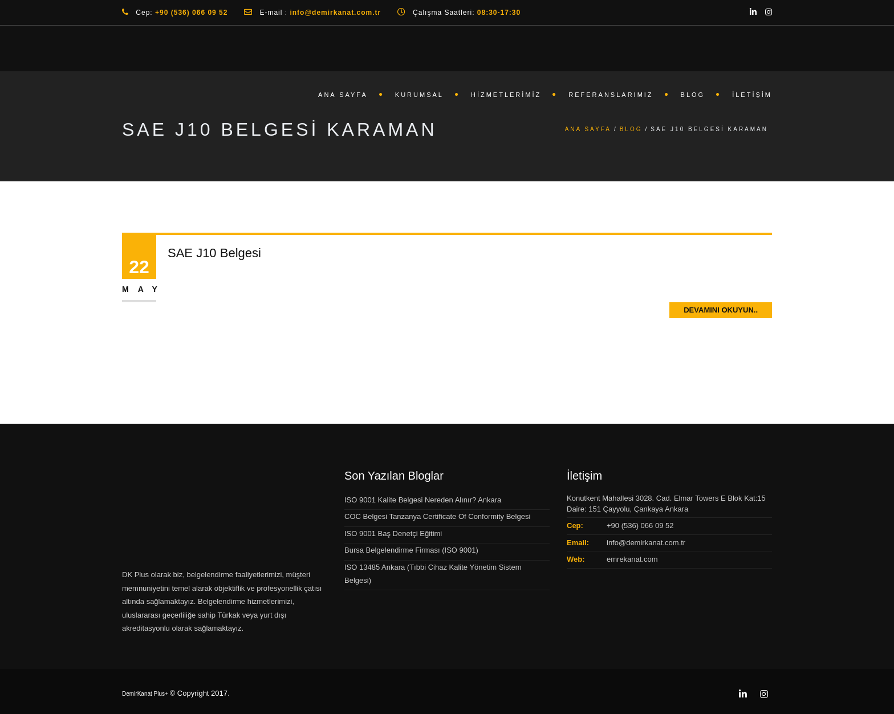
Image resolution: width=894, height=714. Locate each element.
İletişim (752, 94)
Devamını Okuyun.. (721, 310)
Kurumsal (419, 94)
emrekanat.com (632, 559)
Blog (693, 94)
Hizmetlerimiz (506, 94)
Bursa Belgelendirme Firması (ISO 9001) (411, 550)
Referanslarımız (610, 94)
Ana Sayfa (343, 94)
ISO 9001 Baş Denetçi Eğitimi (393, 533)
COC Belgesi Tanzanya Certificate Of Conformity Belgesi (437, 516)
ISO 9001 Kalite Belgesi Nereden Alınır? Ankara (422, 500)
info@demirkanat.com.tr (646, 542)
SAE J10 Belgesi (214, 253)
